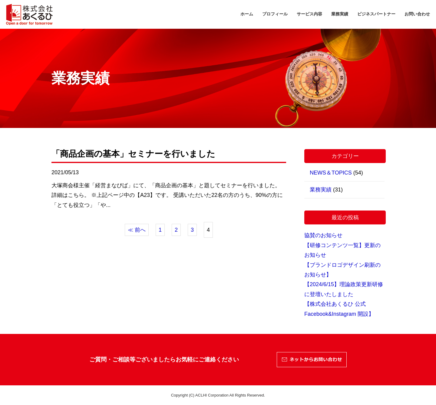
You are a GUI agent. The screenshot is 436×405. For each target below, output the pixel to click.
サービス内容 (309, 13)
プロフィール (275, 13)
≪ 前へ (137, 230)
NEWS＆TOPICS (331, 173)
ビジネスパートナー (376, 13)
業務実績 (339, 13)
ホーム (246, 13)
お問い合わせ (417, 13)
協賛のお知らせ (323, 235)
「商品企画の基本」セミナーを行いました (133, 153)
